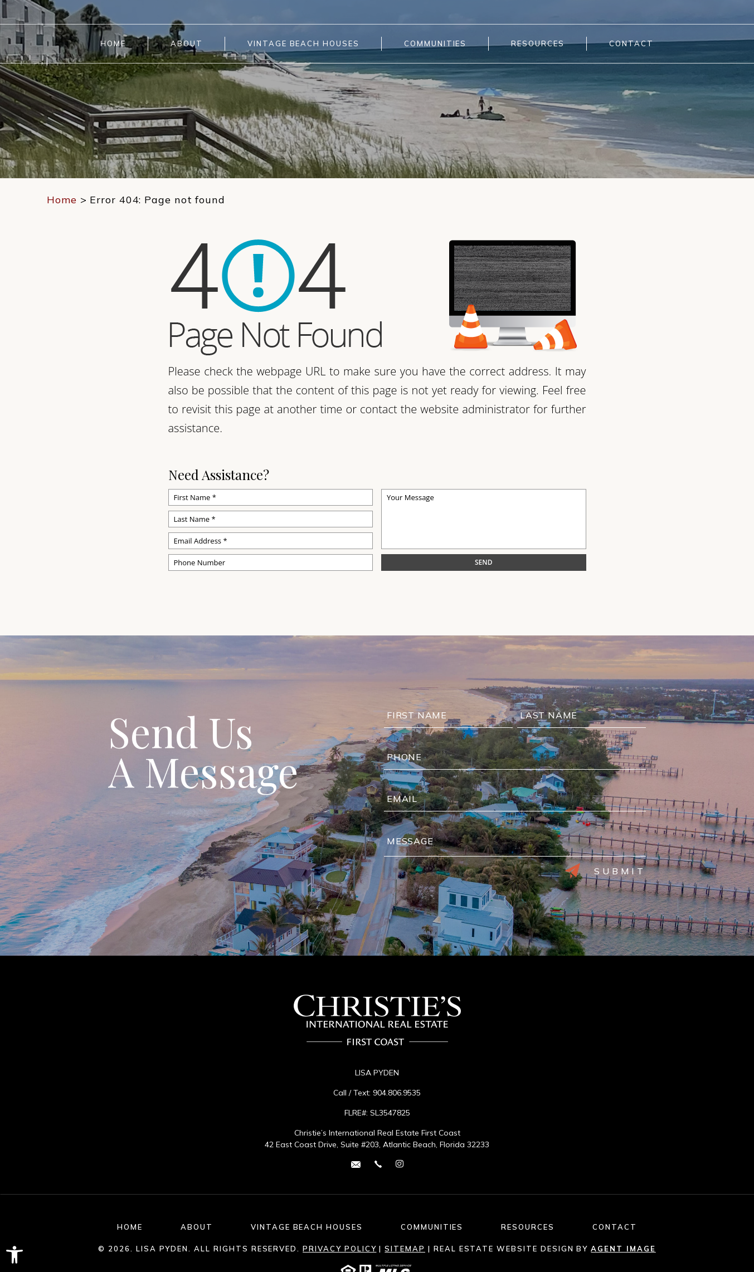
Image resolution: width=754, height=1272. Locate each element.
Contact (631, 43)
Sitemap (405, 1248)
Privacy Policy (339, 1248)
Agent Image (623, 1248)
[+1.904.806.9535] (378, 1164)
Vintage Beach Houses (303, 43)
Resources (538, 43)
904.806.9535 (397, 1093)
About (187, 43)
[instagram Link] (399, 1164)
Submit (605, 871)
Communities (435, 43)
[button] (14, 1254)
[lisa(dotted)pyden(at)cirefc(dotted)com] (356, 1164)
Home (113, 43)
